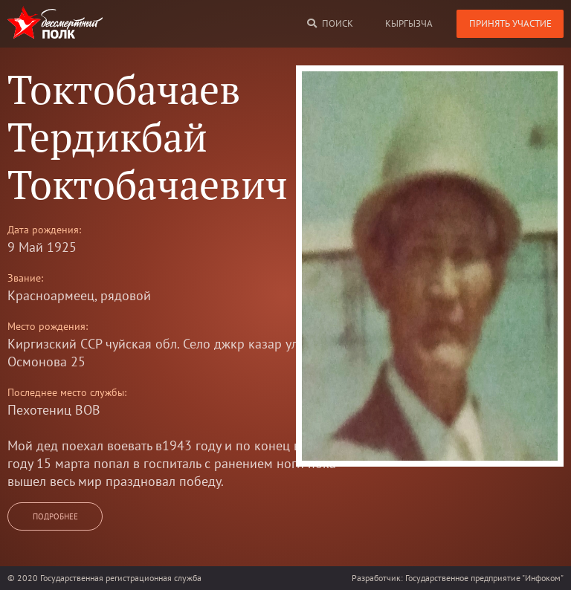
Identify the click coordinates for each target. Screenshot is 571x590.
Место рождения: (47, 326)
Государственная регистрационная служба (120, 577)
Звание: (25, 278)
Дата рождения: (44, 229)
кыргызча (409, 23)
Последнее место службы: (66, 392)
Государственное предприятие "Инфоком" (484, 577)
